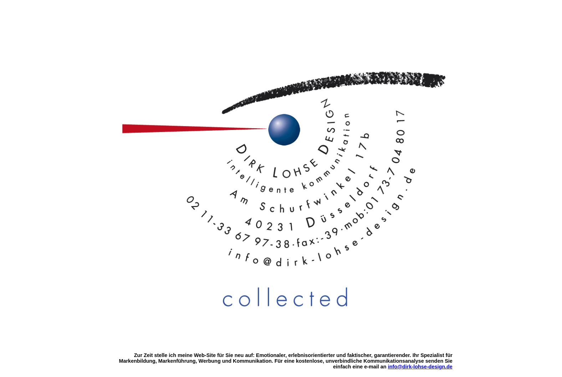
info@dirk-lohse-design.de (420, 367)
